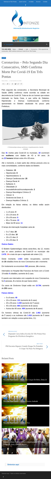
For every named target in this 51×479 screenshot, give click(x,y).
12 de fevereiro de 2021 (15, 80)
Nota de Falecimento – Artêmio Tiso (16, 423)
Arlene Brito (5, 80)
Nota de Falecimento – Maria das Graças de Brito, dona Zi (25, 380)
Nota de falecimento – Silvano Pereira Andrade (20, 401)
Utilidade (20, 49)
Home (14, 49)
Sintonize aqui (13, 465)
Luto (27, 49)
